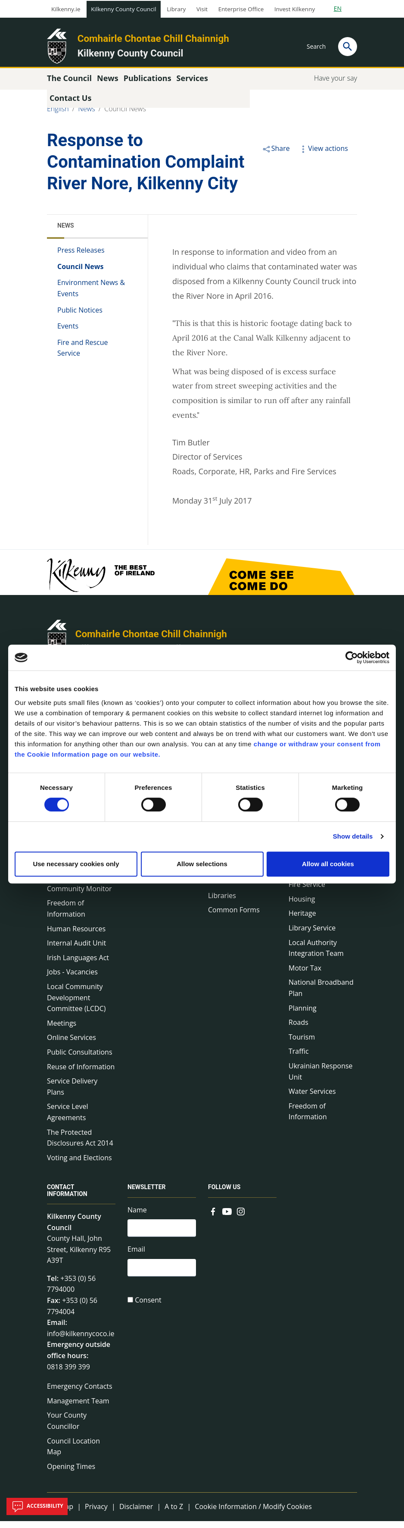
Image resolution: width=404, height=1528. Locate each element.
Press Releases (81, 257)
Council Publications (240, 887)
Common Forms (234, 916)
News (86, 115)
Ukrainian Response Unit (321, 1078)
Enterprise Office (241, 9)
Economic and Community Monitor (79, 890)
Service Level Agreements (67, 1118)
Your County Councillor (67, 1427)
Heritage (302, 920)
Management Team (78, 1407)
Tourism (302, 1044)
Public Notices (80, 317)
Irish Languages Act (78, 964)
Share (276, 155)
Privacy (96, 1513)
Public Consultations (79, 1059)
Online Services (71, 1044)
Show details (353, 836)
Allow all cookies (328, 863)
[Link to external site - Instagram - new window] (241, 1217)
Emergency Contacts (79, 1393)
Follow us (224, 1194)
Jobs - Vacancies (72, 978)
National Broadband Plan (321, 994)
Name (137, 1216)
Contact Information (67, 1197)
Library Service (312, 934)
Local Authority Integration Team (316, 955)
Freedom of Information (66, 915)
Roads (298, 1029)
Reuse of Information (81, 1073)
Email (136, 1257)
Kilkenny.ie (66, 9)
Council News (125, 115)
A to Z (174, 1513)
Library (176, 9)
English (58, 115)
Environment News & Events (91, 295)
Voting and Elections (79, 1164)
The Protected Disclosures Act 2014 (80, 1144)
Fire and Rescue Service (82, 354)
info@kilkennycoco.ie (81, 1340)
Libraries (222, 902)
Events (67, 333)
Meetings (61, 1030)
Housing (302, 906)
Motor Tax (305, 975)
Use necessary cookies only (76, 863)
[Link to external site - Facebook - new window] (213, 1217)
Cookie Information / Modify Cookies (253, 1513)
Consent (148, 1310)
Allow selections (202, 863)
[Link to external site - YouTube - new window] (227, 1217)
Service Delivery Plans (72, 1093)
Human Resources (76, 935)
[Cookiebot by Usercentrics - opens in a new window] (351, 657)
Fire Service (307, 891)
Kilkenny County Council (123, 9)
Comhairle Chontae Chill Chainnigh (153, 38)
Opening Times (71, 1473)
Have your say (335, 85)
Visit (202, 9)
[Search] (347, 46)
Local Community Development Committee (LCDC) (76, 1004)
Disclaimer (136, 1513)
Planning (303, 1015)
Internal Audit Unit (76, 950)
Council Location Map (73, 1453)
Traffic (299, 1058)
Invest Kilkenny (294, 9)
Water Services (312, 1098)
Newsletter (146, 1194)
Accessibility (37, 1506)
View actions (323, 155)
